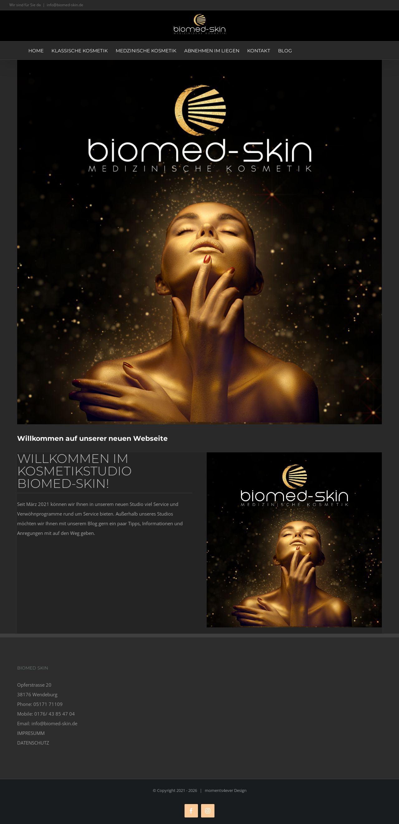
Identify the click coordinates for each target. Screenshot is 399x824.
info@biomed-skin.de (65, 4)
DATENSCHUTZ (33, 743)
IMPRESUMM (31, 733)
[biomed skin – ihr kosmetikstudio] (199, 242)
